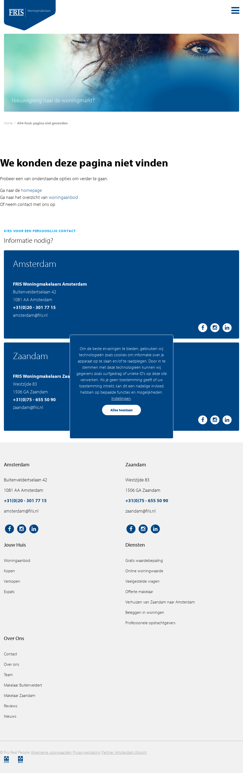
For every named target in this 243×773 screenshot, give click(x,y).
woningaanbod (63, 197)
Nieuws (10, 716)
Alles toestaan (121, 410)
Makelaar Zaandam (19, 695)
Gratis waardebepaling (144, 560)
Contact (10, 653)
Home (8, 122)
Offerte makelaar (139, 591)
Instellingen (121, 398)
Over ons (11, 664)
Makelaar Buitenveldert (23, 685)
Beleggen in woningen (144, 612)
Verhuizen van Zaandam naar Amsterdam (160, 601)
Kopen (9, 570)
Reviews (10, 705)
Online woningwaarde (144, 570)
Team (8, 674)
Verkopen (12, 581)
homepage (31, 190)
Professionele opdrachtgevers (150, 622)
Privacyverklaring (87, 752)
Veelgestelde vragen (142, 581)
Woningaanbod (17, 560)
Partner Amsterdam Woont (124, 752)
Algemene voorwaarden (51, 752)
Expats (9, 591)
